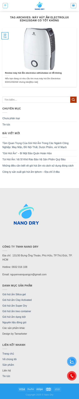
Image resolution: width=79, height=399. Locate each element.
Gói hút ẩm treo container (16, 311)
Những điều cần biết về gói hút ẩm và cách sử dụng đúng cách (38, 165)
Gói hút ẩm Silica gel (14, 294)
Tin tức (6, 124)
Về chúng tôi (9, 359)
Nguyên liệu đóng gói (14, 322)
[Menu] (5, 5)
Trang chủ (8, 353)
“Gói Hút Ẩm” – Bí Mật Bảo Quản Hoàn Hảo (27, 153)
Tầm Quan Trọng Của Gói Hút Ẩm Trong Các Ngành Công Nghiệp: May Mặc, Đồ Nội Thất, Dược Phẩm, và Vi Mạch (35, 145)
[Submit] (73, 100)
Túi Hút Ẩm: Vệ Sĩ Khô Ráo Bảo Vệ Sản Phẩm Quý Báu (33, 159)
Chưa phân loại (11, 118)
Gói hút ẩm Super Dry (14, 305)
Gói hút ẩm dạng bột (14, 317)
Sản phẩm (8, 364)
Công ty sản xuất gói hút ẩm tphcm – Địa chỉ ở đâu (31, 171)
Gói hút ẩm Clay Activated (17, 300)
